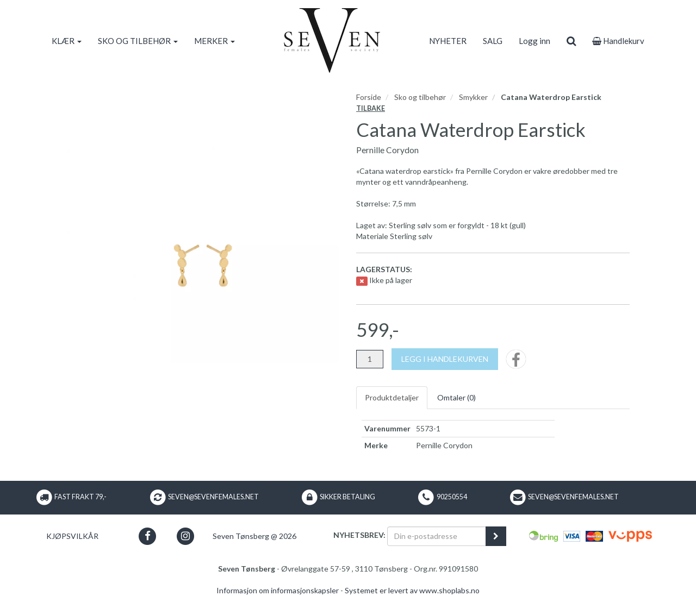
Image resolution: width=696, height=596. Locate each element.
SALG (492, 41)
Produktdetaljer (392, 397)
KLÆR (67, 41)
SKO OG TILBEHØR (138, 41)
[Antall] (369, 359)
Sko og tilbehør (420, 97)
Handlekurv (618, 41)
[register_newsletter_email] (496, 536)
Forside (368, 97)
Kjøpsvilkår (72, 536)
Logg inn (534, 41)
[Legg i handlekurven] (444, 359)
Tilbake (370, 108)
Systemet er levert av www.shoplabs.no (412, 590)
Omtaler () (456, 397)
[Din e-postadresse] (436, 536)
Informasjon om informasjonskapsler (277, 590)
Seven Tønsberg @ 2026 (254, 536)
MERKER (214, 41)
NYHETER (448, 41)
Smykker (473, 97)
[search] (571, 40)
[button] (147, 535)
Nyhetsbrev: (359, 534)
